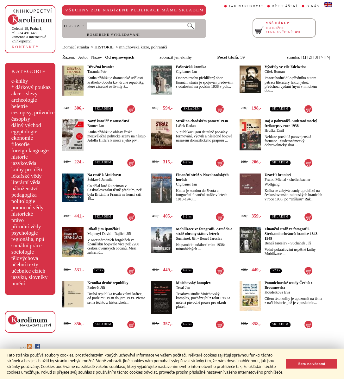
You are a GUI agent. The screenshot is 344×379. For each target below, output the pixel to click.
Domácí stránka (75, 47)
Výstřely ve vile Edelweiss (285, 67)
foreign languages (31, 151)
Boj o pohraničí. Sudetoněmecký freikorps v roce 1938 (291, 123)
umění (18, 284)
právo (17, 220)
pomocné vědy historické (27, 211)
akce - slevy (24, 94)
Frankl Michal (275, 179)
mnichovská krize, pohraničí (143, 47)
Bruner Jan (95, 125)
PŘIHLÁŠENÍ (285, 6)
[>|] (329, 57)
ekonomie (22, 138)
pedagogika (24, 195)
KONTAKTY (25, 47)
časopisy (20, 119)
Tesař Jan (183, 287)
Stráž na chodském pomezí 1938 (202, 121)
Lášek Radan (186, 125)
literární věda (26, 182)
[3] (315, 57)
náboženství (24, 189)
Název (96, 57)
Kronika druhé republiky (107, 283)
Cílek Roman (275, 71)
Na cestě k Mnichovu (104, 175)
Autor (83, 57)
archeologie (24, 100)
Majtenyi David (99, 233)
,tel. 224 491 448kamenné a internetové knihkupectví (29, 34)
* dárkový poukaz (31, 87)
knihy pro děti (26, 170)
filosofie (20, 144)
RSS (26, 348)
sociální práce (26, 246)
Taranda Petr (97, 71)
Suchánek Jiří (186, 238)
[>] (321, 57)
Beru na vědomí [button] (311, 363)
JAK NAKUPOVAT (246, 6)
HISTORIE (104, 47)
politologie (23, 201)
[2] (309, 57)
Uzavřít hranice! (278, 175)
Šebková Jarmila (100, 179)
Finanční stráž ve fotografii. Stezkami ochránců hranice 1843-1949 (292, 234)
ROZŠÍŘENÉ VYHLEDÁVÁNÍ (113, 34)
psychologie (24, 233)
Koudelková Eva (277, 292)
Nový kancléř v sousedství (108, 121)
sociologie (22, 252)
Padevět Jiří (96, 287)
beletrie (19, 106)
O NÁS (313, 6)
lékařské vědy (26, 176)
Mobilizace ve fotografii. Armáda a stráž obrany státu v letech (204, 231)
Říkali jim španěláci (103, 229)
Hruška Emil (274, 130)
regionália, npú (27, 239)
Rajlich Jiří (123, 233)
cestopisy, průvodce (33, 113)
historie (19, 157)
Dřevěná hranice (100, 67)
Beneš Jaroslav (211, 238)
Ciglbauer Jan (186, 71)
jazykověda (23, 163)
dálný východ (26, 125)
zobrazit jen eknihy (175, 57)
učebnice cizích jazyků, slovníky (29, 274)
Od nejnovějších (119, 57)
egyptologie (24, 132)
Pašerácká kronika (191, 67)
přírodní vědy (26, 227)
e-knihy (19, 81)
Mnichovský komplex (193, 283)
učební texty (24, 265)
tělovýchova (24, 258)
